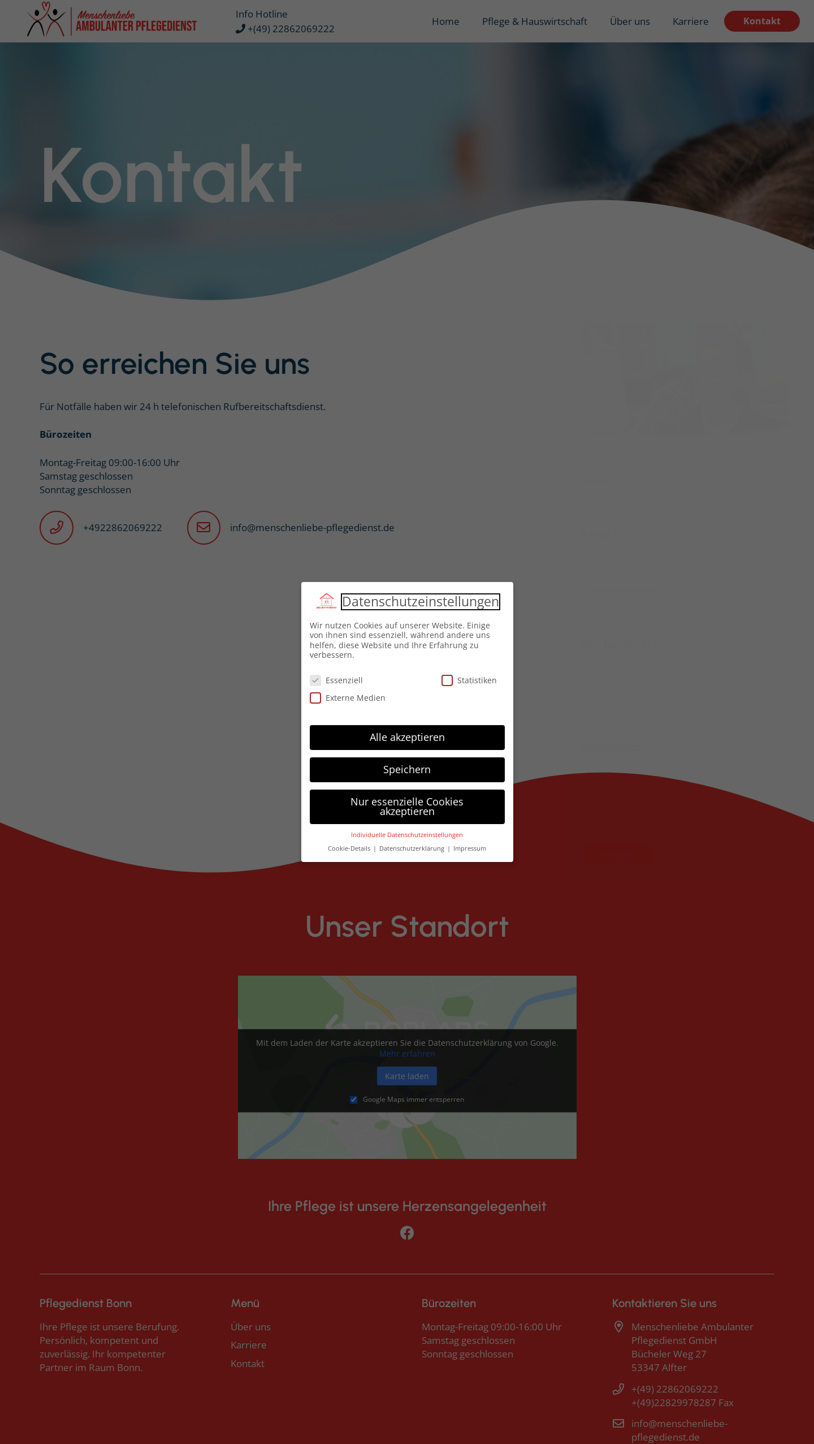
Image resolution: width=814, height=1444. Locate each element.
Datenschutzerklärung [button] (412, 848)
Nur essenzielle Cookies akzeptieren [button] (407, 806)
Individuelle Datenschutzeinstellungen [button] (407, 835)
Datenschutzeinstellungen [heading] (420, 601)
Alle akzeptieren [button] (407, 737)
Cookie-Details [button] (350, 848)
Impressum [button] (469, 848)
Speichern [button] (407, 769)
